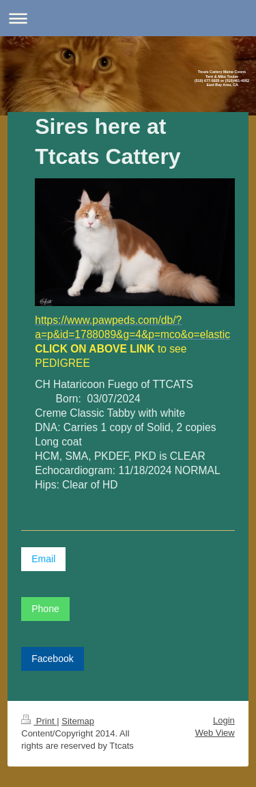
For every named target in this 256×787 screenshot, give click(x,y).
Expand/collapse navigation (128, 18)
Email (43, 558)
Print (39, 721)
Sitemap (77, 721)
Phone (45, 608)
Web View (215, 733)
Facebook (52, 658)
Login (224, 720)
